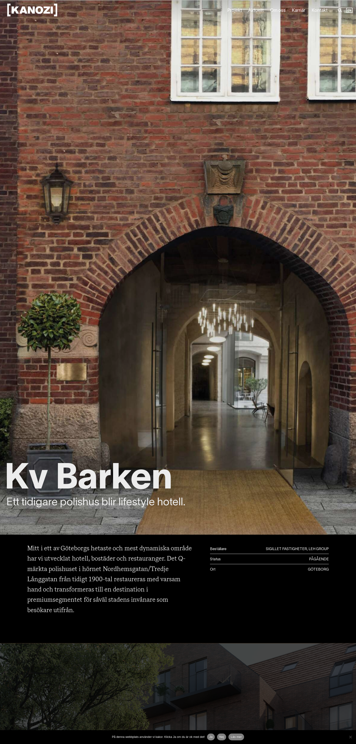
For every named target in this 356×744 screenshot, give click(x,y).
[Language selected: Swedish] (349, 10)
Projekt (234, 11)
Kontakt (320, 11)
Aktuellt (256, 11)
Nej (221, 737)
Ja (211, 737)
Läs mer (236, 737)
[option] (349, 10)
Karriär (298, 11)
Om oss (278, 11)
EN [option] (349, 10)
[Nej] (350, 737)
